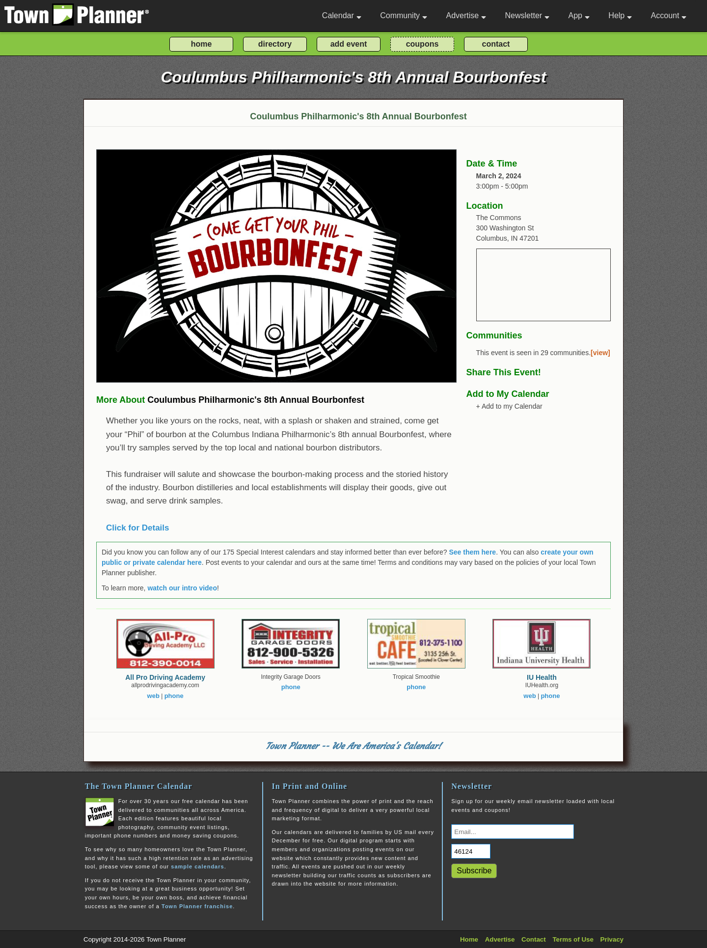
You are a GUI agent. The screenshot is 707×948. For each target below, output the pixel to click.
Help (620, 15)
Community (403, 15)
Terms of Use (572, 939)
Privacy (612, 939)
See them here (472, 552)
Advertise (466, 15)
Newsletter (527, 15)
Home (469, 939)
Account (669, 15)
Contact (533, 939)
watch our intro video (182, 588)
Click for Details (137, 527)
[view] (600, 353)
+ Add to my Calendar (509, 406)
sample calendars (197, 866)
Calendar (341, 15)
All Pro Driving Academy (165, 677)
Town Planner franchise (197, 906)
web (153, 695)
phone (174, 695)
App (578, 15)
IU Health (542, 677)
